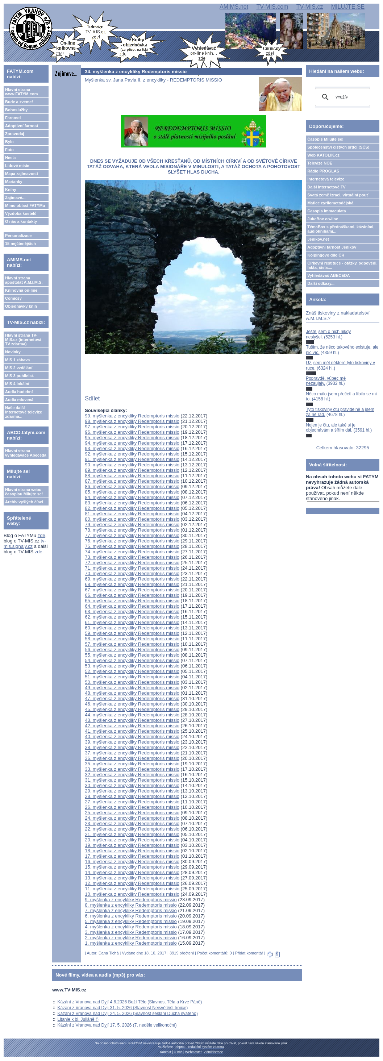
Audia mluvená (19, 400)
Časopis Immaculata (326, 211)
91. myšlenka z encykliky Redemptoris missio (132, 459)
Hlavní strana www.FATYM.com (21, 91)
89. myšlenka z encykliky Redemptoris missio (132, 470)
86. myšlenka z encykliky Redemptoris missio (132, 486)
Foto (9, 149)
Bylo (9, 142)
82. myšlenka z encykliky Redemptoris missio (132, 508)
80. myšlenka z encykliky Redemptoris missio (132, 519)
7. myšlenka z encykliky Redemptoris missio (131, 910)
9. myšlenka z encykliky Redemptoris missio (131, 899)
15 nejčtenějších (20, 243)
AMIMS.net (234, 7)
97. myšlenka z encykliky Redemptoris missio (132, 426)
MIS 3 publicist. (19, 376)
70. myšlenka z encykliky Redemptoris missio (132, 573)
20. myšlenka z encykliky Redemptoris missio (132, 839)
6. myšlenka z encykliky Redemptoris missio (131, 916)
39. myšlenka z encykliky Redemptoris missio (132, 742)
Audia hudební (19, 392)
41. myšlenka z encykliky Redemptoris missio (132, 731)
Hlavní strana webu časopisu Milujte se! (24, 491)
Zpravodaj (14, 134)
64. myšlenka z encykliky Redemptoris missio (132, 606)
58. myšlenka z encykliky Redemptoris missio (132, 638)
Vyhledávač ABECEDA (328, 275)
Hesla (10, 157)
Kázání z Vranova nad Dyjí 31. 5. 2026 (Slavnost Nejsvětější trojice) (123, 1007)
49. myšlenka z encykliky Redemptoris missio (132, 687)
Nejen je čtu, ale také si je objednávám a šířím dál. (330, 428)
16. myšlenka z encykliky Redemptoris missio (132, 861)
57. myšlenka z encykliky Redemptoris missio (132, 644)
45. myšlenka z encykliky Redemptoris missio (132, 709)
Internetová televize (325, 179)
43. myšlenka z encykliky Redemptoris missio (132, 720)
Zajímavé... (15, 197)
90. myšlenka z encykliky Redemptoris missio (132, 464)
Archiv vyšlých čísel (24, 502)
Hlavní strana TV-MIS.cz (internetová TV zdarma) (23, 339)
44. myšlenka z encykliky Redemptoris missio (132, 714)
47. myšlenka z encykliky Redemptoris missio (132, 698)
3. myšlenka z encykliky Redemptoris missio (131, 932)
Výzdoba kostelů (21, 213)
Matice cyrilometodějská (330, 203)
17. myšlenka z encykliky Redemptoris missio (132, 856)
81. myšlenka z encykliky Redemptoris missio (132, 513)
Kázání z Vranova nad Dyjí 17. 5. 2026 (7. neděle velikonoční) (117, 1025)
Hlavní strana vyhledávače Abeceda (25, 453)
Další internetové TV (326, 187)
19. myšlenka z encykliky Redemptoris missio (132, 845)
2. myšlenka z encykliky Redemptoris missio (131, 937)
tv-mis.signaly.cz (25, 543)
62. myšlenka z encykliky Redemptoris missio (132, 617)
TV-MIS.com (272, 7)
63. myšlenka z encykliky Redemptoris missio (132, 611)
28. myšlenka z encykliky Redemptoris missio (132, 796)
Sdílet (92, 398)
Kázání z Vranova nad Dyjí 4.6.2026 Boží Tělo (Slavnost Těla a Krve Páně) (130, 1001)
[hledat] (341, 97)
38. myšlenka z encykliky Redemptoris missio (132, 747)
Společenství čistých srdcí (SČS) (338, 147)
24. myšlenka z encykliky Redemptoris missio (132, 818)
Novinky (13, 352)
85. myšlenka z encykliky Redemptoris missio (132, 492)
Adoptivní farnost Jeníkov (331, 247)
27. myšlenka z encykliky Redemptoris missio (132, 801)
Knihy (10, 189)
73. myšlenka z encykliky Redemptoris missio (132, 557)
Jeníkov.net (318, 239)
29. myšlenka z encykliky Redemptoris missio (132, 791)
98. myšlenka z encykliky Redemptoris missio (132, 421)
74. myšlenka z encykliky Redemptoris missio (132, 551)
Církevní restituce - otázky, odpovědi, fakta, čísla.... (342, 265)
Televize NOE (319, 163)
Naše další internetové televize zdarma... (23, 412)
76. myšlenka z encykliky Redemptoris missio (132, 541)
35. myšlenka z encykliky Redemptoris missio (132, 763)
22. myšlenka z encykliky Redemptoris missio (132, 829)
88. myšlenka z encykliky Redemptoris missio (132, 475)
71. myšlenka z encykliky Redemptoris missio (132, 568)
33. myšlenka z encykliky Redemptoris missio (132, 769)
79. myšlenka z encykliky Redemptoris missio (132, 524)
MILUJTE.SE (348, 7)
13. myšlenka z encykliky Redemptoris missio (132, 878)
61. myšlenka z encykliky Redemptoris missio (132, 622)
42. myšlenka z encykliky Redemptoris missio (132, 725)
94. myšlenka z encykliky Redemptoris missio (132, 443)
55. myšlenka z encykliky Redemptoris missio (132, 655)
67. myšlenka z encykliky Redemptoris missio (132, 589)
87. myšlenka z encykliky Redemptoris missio (132, 481)
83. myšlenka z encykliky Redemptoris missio (132, 502)
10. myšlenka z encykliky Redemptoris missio (132, 894)
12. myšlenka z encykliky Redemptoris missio (132, 883)
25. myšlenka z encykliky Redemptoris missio (132, 812)
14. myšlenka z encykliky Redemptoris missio (132, 872)
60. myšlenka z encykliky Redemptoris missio (132, 628)
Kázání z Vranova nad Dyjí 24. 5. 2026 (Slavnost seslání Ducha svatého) (128, 1013)
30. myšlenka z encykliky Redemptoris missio (132, 785)
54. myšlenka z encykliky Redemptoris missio (132, 660)
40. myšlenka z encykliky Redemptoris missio (132, 736)
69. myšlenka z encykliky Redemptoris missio (132, 579)
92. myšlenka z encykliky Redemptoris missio (132, 454)
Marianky (13, 181)
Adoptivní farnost (21, 126)
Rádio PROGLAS (323, 171)
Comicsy (13, 298)
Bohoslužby (16, 110)
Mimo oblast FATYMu (25, 205)
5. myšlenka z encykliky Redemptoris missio (131, 921)
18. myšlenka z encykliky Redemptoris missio (132, 850)
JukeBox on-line (322, 219)
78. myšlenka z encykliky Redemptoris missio (132, 530)
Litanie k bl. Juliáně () (78, 1019)
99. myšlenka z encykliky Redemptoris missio (132, 416)
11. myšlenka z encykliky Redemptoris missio (132, 888)
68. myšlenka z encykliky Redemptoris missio (132, 584)
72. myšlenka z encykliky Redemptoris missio (132, 562)
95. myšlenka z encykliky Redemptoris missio (132, 437)
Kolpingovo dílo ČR (325, 255)
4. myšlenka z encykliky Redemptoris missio (131, 926)
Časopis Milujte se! (325, 139)
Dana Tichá (109, 953)
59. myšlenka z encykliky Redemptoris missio (132, 633)
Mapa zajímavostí (21, 173)
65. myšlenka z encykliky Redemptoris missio (132, 600)
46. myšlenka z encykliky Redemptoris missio (132, 704)
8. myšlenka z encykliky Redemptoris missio (131, 905)
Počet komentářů (212, 953)
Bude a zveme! (19, 102)
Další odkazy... (320, 283)
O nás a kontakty (21, 221)
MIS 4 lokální (17, 384)
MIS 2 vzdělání (18, 368)
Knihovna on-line (21, 290)
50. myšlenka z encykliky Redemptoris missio (132, 682)
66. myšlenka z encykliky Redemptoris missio (132, 595)
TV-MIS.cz (309, 7)
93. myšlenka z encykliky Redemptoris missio (132, 448)
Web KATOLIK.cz (323, 155)
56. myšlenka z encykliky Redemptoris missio (132, 649)
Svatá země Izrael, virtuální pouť (338, 195)
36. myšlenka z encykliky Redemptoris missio (132, 758)
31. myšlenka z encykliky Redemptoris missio (132, 780)
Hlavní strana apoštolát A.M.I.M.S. (24, 280)
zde (41, 535)
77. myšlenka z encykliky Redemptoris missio (132, 535)
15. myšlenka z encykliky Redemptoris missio (132, 867)
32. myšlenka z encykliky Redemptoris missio (132, 774)
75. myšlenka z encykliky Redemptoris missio (132, 546)
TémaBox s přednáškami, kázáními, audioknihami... (340, 229)
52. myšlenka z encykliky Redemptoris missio (132, 671)
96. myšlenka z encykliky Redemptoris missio (132, 432)
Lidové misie (17, 165)
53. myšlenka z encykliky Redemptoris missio (132, 666)
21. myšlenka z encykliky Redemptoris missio (132, 834)
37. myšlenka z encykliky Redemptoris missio (132, 753)
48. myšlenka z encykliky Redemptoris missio (132, 693)
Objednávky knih (21, 306)
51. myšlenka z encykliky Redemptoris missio (132, 676)
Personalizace (18, 235)
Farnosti (13, 118)
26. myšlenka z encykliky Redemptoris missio (132, 807)
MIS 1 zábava (17, 360)
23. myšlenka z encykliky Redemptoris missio (132, 823)
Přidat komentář (249, 953)
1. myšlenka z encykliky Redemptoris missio (131, 943)
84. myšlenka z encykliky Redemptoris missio (132, 497)
